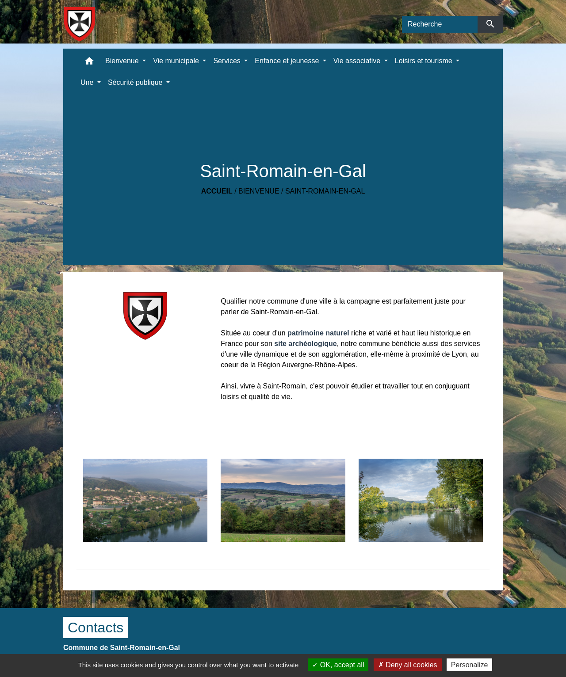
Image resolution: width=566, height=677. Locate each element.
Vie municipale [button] (177, 61)
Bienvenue (258, 191)
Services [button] (227, 61)
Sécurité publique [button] (136, 82)
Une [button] (88, 82)
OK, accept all (338, 665)
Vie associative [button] (357, 61)
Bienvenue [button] (123, 61)
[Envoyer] (490, 24)
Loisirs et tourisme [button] (424, 61)
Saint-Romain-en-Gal (325, 191)
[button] (89, 63)
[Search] (440, 24)
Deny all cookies (407, 665)
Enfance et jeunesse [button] (288, 61)
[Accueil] (79, 24)
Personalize (469, 665)
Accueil (217, 191)
